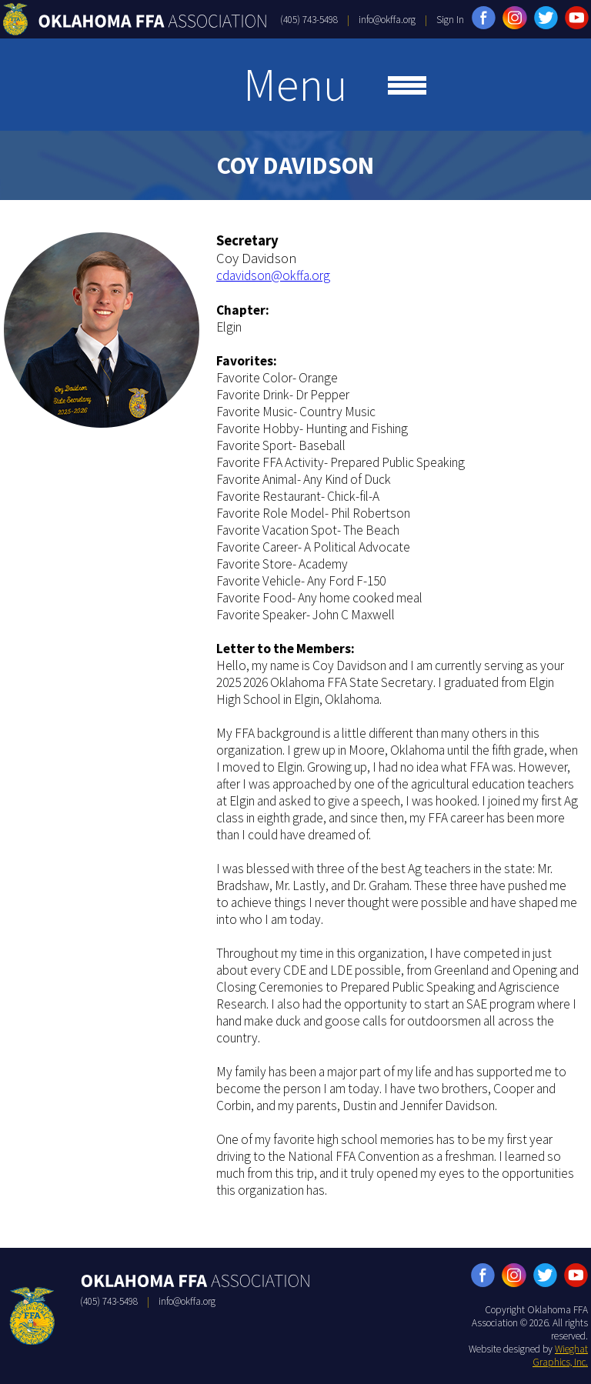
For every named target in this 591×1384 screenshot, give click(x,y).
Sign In (450, 19)
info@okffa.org (387, 19)
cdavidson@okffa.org (273, 275)
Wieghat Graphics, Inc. (560, 1355)
